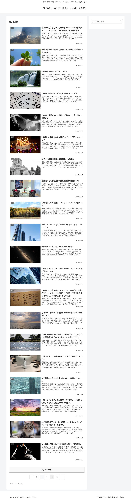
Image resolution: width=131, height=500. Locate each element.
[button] (120, 21)
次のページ (47, 470)
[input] (107, 21)
